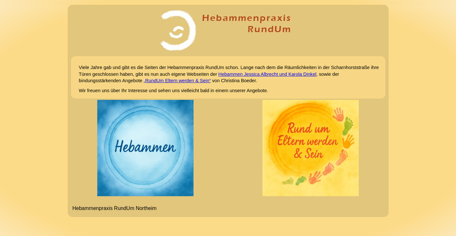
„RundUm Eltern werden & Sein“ (177, 80)
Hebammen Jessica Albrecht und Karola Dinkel (267, 74)
